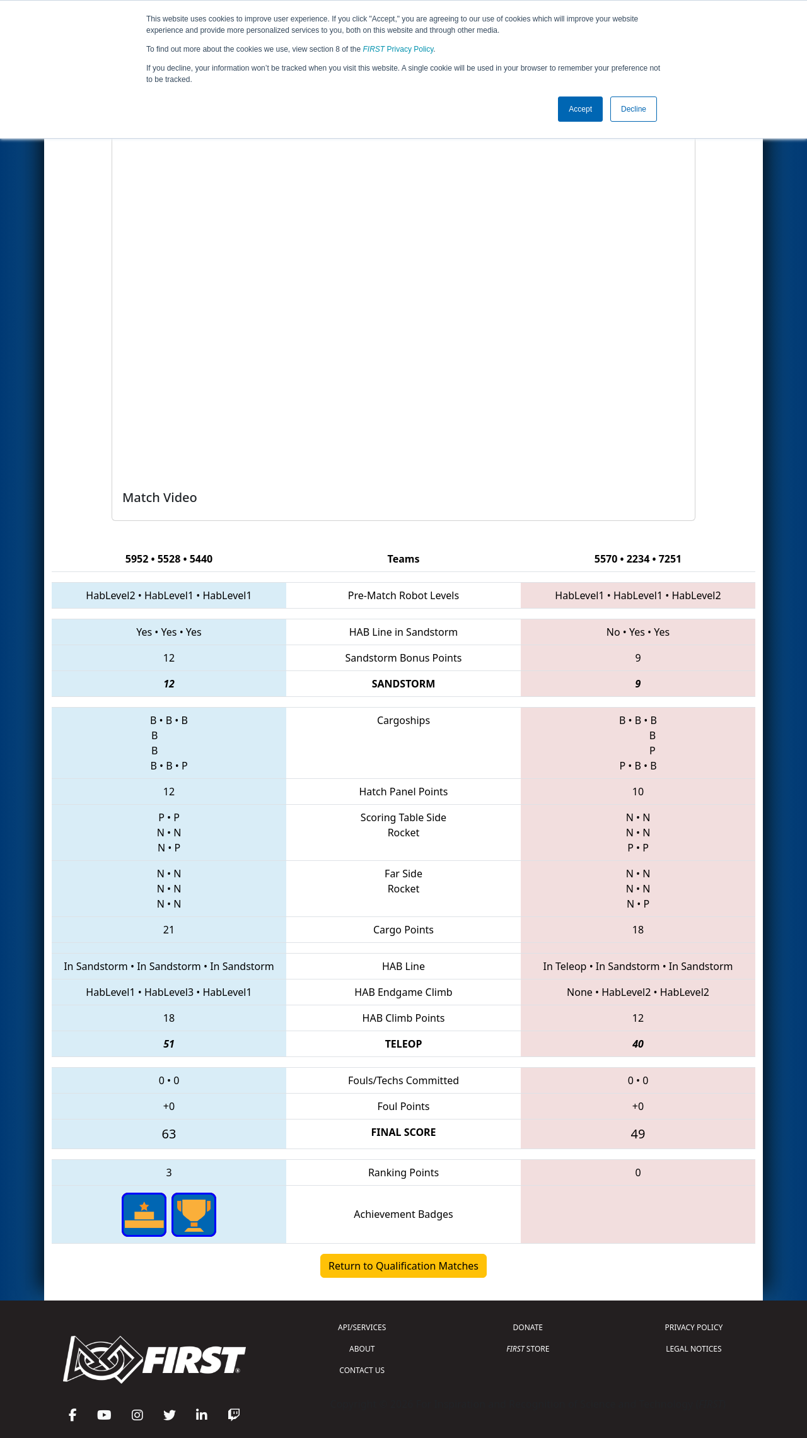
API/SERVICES (362, 1327)
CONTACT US (362, 1370)
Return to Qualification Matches (403, 1266)
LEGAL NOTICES (694, 1348)
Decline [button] (633, 109)
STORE (527, 1348)
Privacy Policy (398, 49)
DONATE (528, 1327)
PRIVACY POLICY (694, 1327)
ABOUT (361, 1348)
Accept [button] (580, 109)
